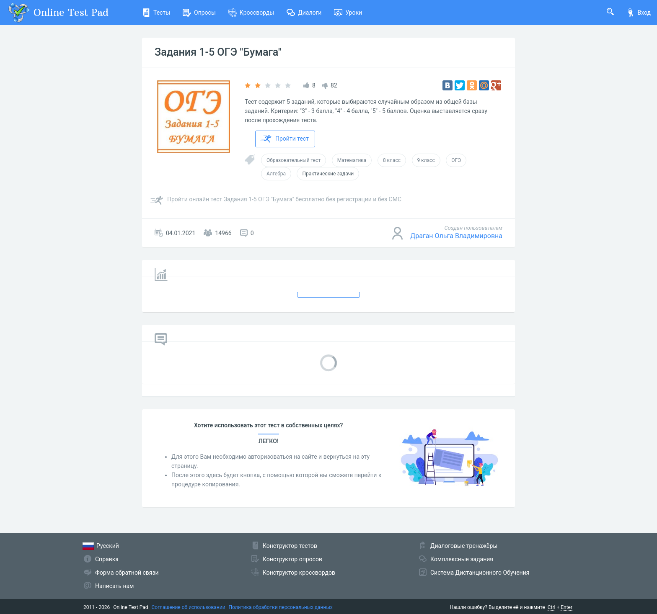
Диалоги (304, 12)
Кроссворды (251, 12)
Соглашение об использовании (188, 607)
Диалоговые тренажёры (463, 545)
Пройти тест (284, 139)
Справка (107, 559)
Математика (352, 160)
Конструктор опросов (292, 559)
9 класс (426, 160)
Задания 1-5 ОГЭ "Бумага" (218, 52)
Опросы (199, 12)
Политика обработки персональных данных (281, 607)
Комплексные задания (461, 559)
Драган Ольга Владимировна (456, 236)
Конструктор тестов (290, 545)
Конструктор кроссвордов (299, 572)
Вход (638, 12)
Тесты (156, 12)
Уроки (348, 12)
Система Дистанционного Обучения (479, 572)
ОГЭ (456, 160)
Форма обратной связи (127, 572)
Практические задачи (328, 174)
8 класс (392, 160)
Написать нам (114, 586)
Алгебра (276, 174)
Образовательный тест (293, 160)
